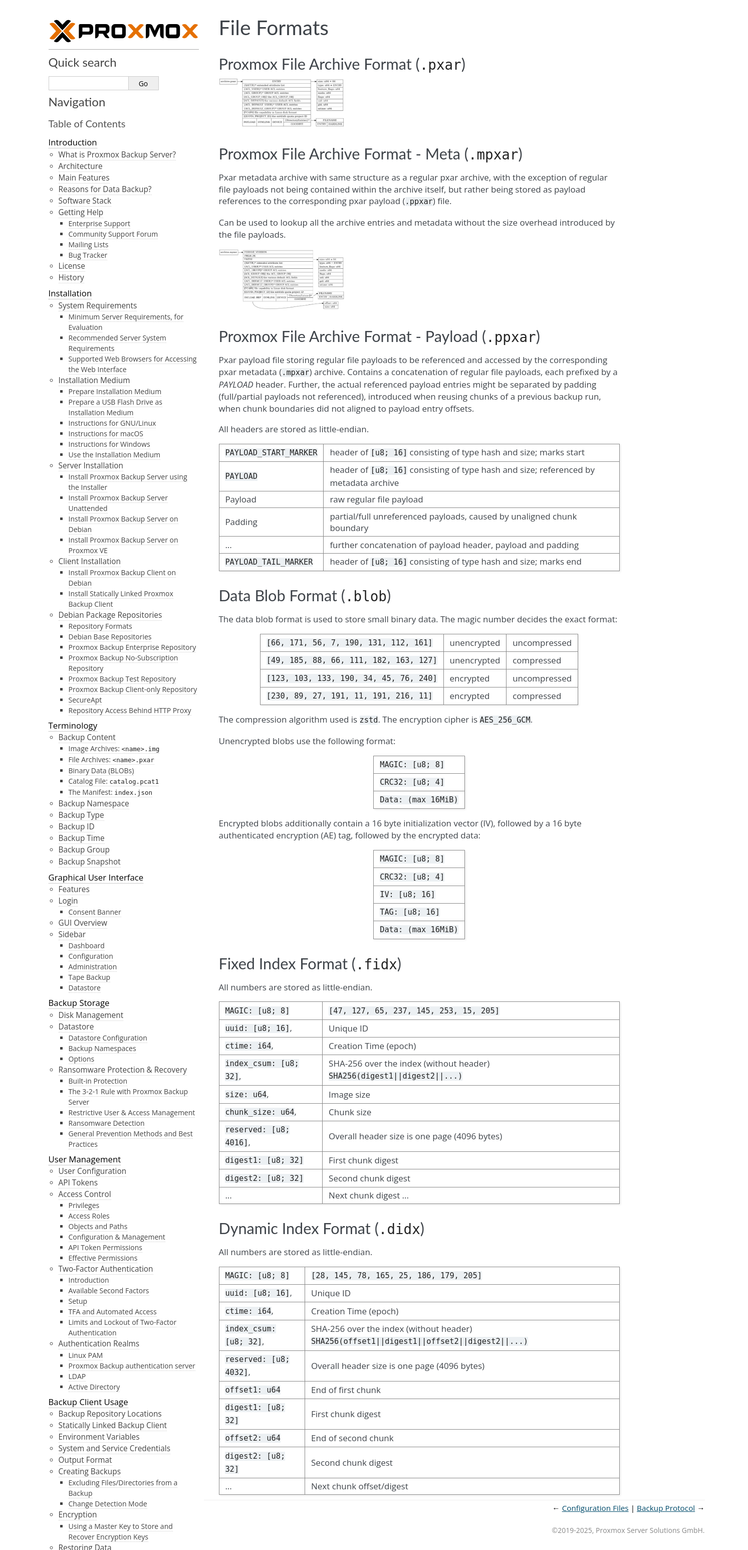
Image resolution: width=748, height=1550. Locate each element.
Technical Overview (86, 452)
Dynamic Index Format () (113, 1281)
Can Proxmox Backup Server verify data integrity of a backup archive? (120, 811)
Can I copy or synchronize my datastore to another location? (113, 788)
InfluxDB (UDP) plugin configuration (126, 60)
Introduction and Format (103, 1348)
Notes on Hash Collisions (109, 562)
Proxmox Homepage (89, 1518)
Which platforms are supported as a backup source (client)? (123, 672)
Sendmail (84, 282)
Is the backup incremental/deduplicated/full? (114, 858)
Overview (75, 260)
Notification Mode (91, 403)
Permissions (80, 391)
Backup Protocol (80, 1297)
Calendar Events (80, 1336)
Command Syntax (83, 901)
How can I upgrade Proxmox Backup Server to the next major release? (124, 765)
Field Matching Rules (102, 347)
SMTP (78, 293)
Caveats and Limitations (101, 551)
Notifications (73, 248)
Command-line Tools (96, 105)
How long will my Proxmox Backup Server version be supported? (120, 719)
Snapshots (77, 475)
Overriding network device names (119, 232)
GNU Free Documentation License (115, 1431)
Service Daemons (90, 71)
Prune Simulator (80, 1534)
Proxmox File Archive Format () (124, 1200)
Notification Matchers (97, 325)
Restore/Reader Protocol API (109, 1320)
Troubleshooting (88, 594)
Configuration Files (85, 1009)
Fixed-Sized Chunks (100, 498)
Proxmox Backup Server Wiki (105, 1502)
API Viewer (69, 1454)
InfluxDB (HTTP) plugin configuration (128, 50)
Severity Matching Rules (107, 357)
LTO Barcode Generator (95, 1470)
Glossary (65, 1415)
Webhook (84, 314)
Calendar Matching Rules (109, 336)
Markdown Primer (84, 1387)
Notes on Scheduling (95, 1371)
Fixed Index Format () (107, 1269)
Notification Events (92, 368)
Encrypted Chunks (98, 519)
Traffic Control (84, 220)
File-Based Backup (98, 573)
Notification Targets (94, 271)
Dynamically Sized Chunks (111, 508)
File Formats (74, 1188)
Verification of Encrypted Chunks (122, 583)
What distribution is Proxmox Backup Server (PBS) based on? (125, 649)
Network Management (92, 208)
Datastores (78, 464)
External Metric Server (98, 39)
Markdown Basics (90, 1399)
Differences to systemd (100, 1359)
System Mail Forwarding (101, 380)
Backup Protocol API (95, 1309)
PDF (56, 1486)
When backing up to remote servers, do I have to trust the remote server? (124, 834)
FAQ (57, 631)
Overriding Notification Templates (119, 436)
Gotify (78, 303)
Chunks (72, 487)
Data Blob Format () (104, 1258)
